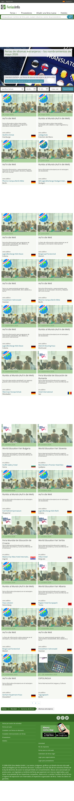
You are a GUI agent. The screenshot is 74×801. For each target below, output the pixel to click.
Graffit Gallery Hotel (9, 465)
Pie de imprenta (43, 747)
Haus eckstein (7, 603)
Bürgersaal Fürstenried (47, 254)
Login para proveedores (46, 761)
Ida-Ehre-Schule (8, 135)
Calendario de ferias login (46, 754)
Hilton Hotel (43, 557)
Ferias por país (7, 727)
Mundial (14, 709)
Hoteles (64, 13)
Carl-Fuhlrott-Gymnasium (11, 511)
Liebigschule (43, 135)
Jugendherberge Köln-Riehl (48, 511)
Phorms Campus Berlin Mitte (13, 181)
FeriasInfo (10, 7)
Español (69, 1)
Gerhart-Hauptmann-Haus (12, 695)
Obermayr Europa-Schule (11, 392)
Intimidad (41, 743)
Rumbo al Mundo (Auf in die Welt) (54, 118)
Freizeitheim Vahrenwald (11, 300)
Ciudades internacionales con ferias (14, 734)
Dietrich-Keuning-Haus (46, 346)
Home (4, 709)
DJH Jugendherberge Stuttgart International (54, 181)
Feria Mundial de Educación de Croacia (16, 541)
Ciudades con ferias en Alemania (13, 730)
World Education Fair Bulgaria (16, 448)
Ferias (13, 13)
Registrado (9, 1)
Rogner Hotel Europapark (48, 603)
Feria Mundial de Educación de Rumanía (52, 376)
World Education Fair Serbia (51, 540)
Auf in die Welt (9, 118)
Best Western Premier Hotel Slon (50, 465)
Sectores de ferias (27, 709)
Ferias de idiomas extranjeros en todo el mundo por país (24, 81)
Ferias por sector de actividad (11, 723)
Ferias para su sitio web (46, 750)
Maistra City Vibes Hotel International (16, 557)
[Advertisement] (37, 32)
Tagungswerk (43, 695)
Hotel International (45, 392)
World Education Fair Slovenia (52, 448)
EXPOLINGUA (44, 678)
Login (2, 1)
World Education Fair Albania (52, 586)
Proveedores (26, 13)
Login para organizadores (46, 757)
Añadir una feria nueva (46, 13)
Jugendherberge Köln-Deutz (12, 254)
